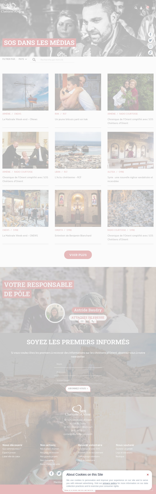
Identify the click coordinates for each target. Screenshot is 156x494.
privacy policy (110, 483)
